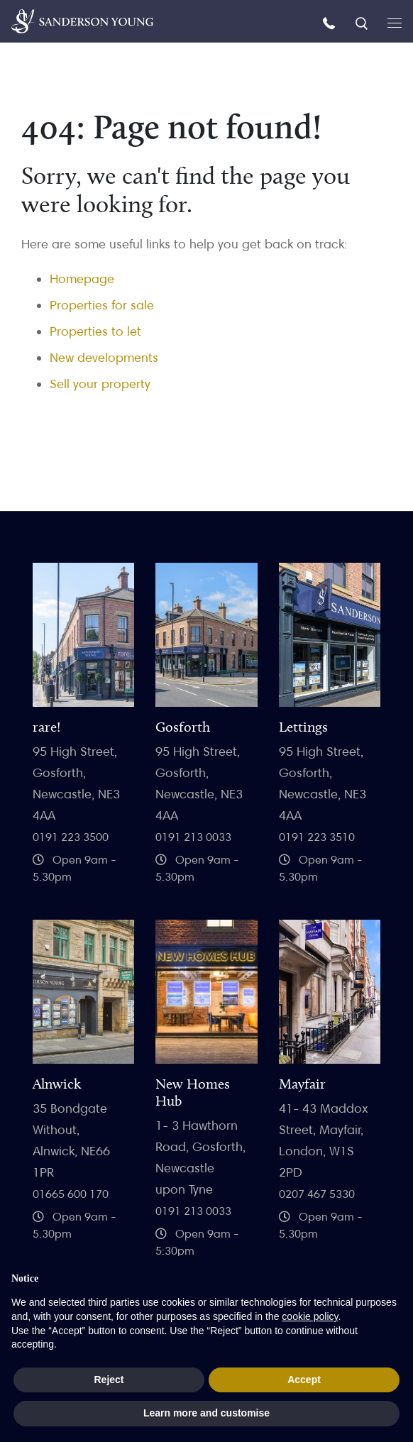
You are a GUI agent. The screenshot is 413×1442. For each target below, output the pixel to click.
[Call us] (330, 22)
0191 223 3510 (317, 837)
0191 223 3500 (71, 837)
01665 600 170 (71, 1194)
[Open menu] (394, 21)
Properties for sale (102, 304)
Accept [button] (304, 1379)
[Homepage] (82, 21)
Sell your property (100, 383)
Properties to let (95, 331)
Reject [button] (108, 1379)
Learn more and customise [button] (206, 1413)
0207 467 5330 (317, 1194)
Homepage (82, 278)
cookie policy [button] (310, 1316)
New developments (104, 357)
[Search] (363, 22)
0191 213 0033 (193, 837)
